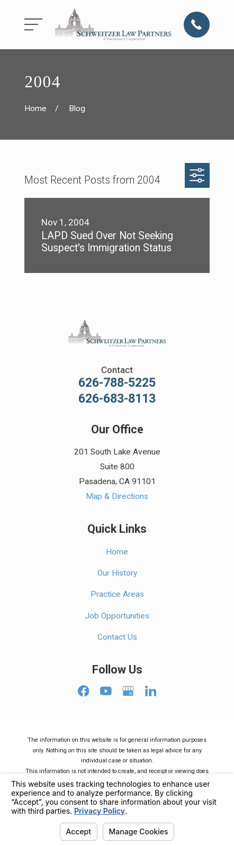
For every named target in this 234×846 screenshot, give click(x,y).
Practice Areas (117, 594)
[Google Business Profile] (128, 691)
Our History (117, 573)
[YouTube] (106, 691)
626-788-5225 (117, 383)
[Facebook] (83, 691)
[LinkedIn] (151, 691)
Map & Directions (117, 496)
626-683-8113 (117, 399)
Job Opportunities (117, 616)
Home (117, 552)
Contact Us (117, 637)
